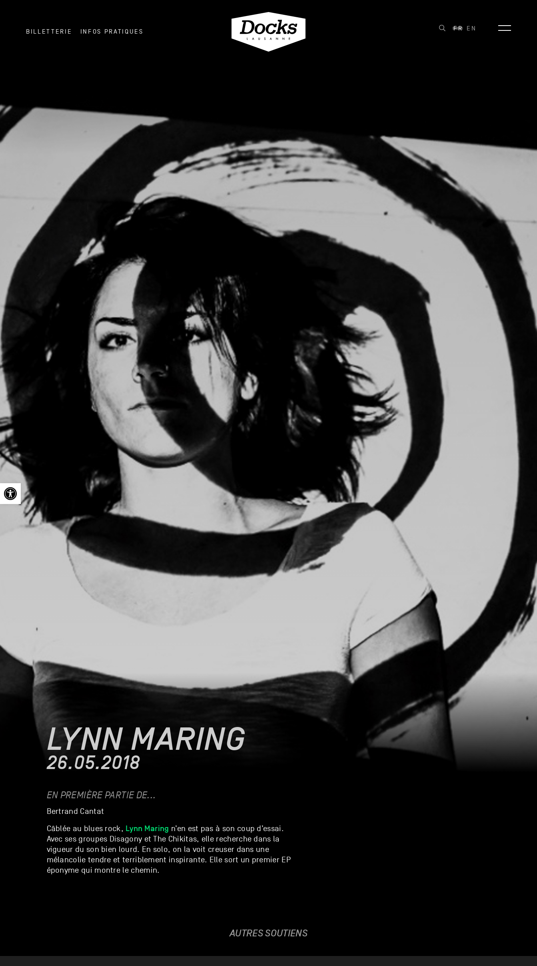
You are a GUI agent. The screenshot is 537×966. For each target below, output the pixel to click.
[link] (10, 493)
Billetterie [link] (49, 31)
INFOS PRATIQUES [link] (112, 31)
